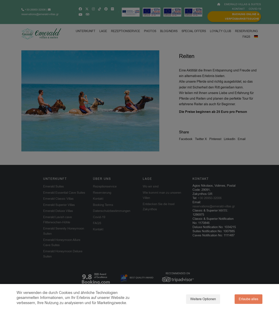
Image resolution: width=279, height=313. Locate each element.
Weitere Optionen (203, 299)
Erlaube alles (248, 299)
